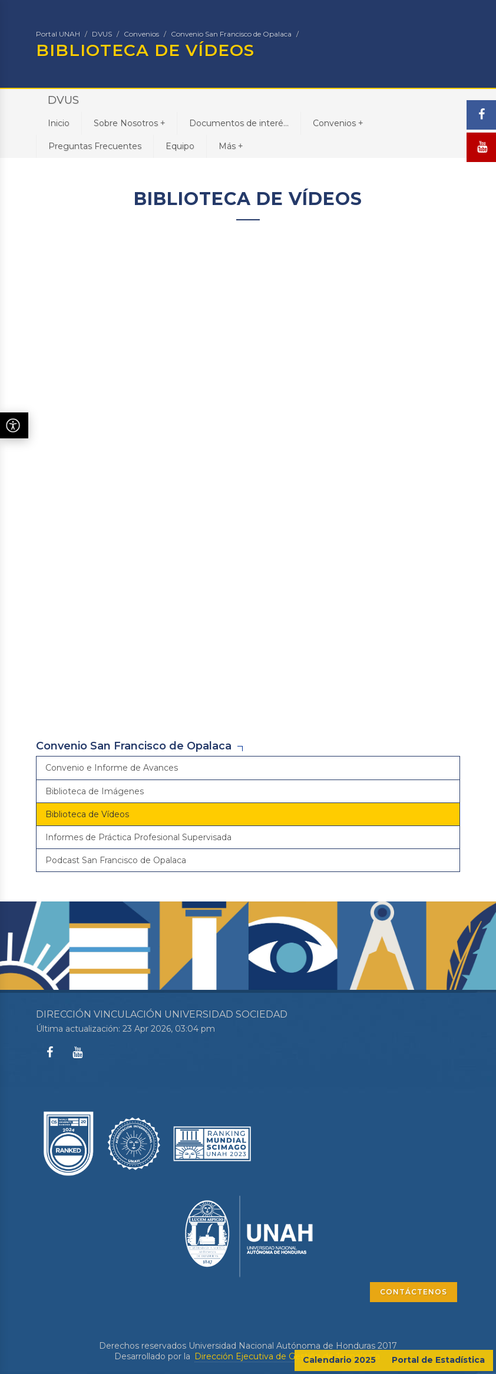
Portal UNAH (58, 33)
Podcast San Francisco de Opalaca (115, 860)
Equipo (180, 146)
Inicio (59, 123)
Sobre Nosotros (129, 122)
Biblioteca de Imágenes (94, 791)
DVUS (102, 33)
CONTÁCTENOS (413, 1291)
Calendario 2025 (339, 1360)
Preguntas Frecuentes (94, 146)
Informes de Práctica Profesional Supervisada (138, 837)
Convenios (141, 33)
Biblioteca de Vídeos (87, 814)
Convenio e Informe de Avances (111, 767)
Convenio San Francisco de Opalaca (231, 33)
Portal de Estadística (438, 1360)
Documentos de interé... (239, 123)
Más (231, 145)
